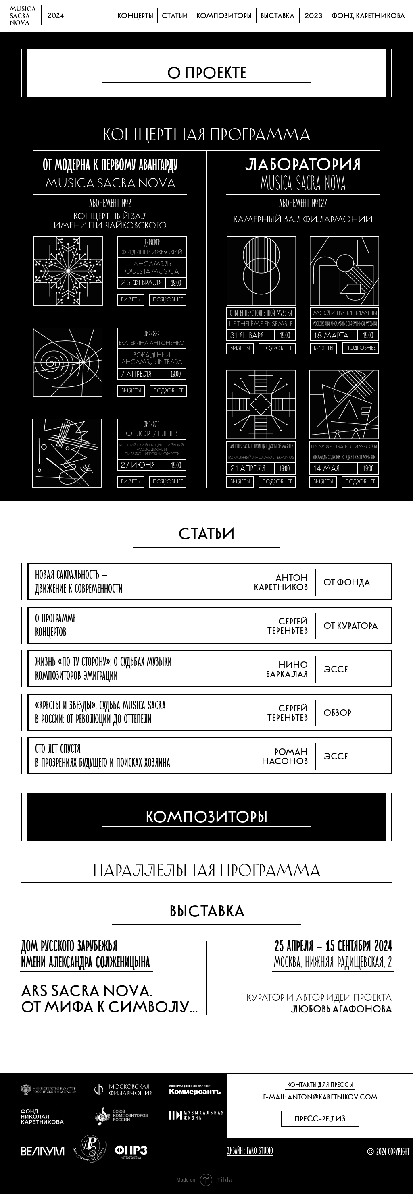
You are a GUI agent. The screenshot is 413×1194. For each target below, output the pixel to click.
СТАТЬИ (175, 15)
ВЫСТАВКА (277, 15)
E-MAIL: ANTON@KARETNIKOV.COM (320, 1097)
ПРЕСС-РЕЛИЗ (320, 1119)
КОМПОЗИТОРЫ (224, 15)
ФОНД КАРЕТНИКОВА (368, 15)
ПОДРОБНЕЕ (168, 391)
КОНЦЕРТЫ (135, 15)
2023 (314, 15)
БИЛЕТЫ (131, 391)
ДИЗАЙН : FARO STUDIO (250, 1150)
